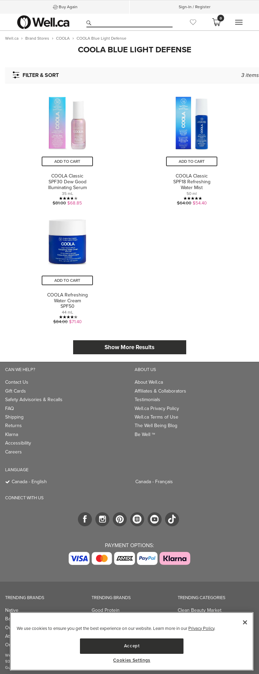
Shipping (14, 417)
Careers (13, 451)
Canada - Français (154, 481)
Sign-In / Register (194, 7)
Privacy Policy (201, 628)
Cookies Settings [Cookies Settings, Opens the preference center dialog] (131, 660)
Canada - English (29, 481)
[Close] (245, 622)
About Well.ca (149, 382)
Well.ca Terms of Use (156, 417)
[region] (132, 641)
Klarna (11, 434)
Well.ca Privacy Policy (157, 408)
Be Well (145, 434)
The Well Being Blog (156, 425)
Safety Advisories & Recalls (34, 399)
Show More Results (129, 347)
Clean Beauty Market (199, 610)
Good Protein (106, 610)
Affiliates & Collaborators (160, 391)
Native (11, 610)
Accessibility (18, 443)
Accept (132, 646)
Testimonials (147, 399)
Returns (13, 425)
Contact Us (16, 382)
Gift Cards (15, 391)
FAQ (9, 408)
